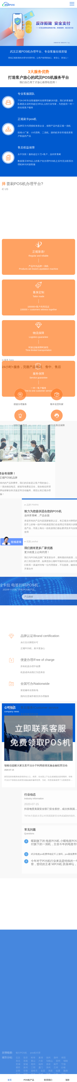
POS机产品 (29, 1078)
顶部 (67, 1078)
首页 (10, 1078)
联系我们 (48, 1078)
